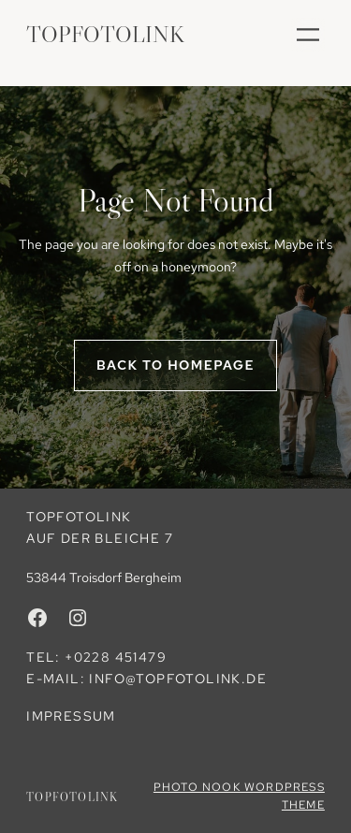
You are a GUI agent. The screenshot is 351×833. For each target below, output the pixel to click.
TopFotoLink (105, 34)
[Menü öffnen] (308, 34)
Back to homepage (175, 365)
